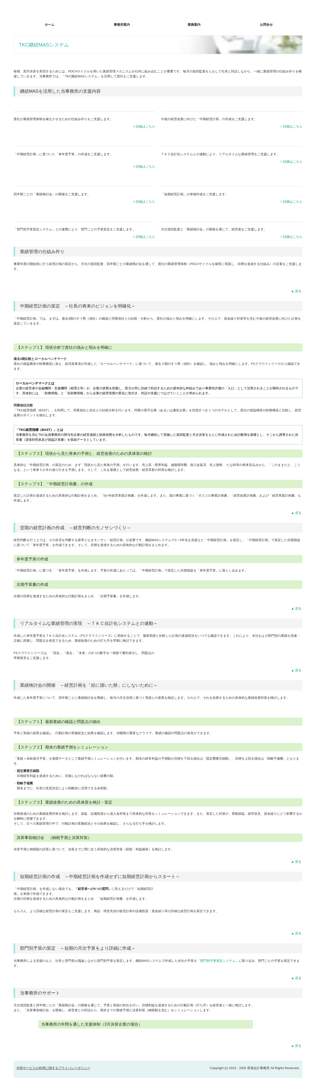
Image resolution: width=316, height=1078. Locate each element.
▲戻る (296, 291)
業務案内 (194, 24)
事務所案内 (122, 24)
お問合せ (266, 24)
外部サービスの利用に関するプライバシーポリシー (53, 1068)
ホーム (49, 24)
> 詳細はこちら (144, 126)
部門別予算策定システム (218, 961)
